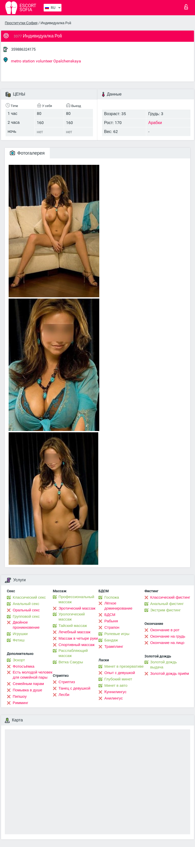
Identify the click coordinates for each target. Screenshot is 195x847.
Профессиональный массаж (76, 599)
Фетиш (19, 640)
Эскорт (19, 660)
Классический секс (29, 597)
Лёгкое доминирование (118, 606)
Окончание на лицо (167, 642)
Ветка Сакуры (71, 662)
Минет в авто (115, 685)
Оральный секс (26, 610)
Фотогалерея (27, 153)
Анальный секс (26, 603)
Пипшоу (20, 696)
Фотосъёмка (23, 666)
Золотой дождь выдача (163, 664)
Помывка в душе (27, 690)
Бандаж (111, 640)
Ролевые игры (116, 633)
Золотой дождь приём (169, 673)
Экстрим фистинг (165, 610)
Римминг (20, 703)
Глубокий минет (118, 679)
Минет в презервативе (124, 666)
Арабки (155, 122)
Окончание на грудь (167, 636)
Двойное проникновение (26, 625)
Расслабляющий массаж (73, 653)
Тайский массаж (73, 625)
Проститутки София (21, 23)
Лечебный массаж (75, 632)
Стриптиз (67, 682)
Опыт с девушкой (119, 672)
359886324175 (23, 49)
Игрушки (20, 633)
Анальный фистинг (167, 603)
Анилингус (113, 698)
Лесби (64, 694)
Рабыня (111, 621)
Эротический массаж (77, 608)
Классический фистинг (170, 597)
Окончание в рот (165, 630)
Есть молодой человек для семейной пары (32, 675)
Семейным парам (28, 683)
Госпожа (111, 597)
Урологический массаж (72, 617)
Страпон (111, 627)
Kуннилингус (115, 692)
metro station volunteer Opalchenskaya (42, 60)
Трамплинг (113, 646)
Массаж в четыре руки (78, 638)
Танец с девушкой (74, 688)
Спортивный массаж (77, 644)
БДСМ (109, 614)
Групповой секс (26, 616)
